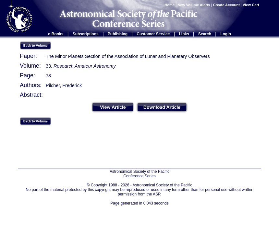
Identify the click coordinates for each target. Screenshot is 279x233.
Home (169, 5)
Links (184, 34)
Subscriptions (86, 34)
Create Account (226, 5)
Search (204, 34)
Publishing (117, 34)
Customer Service (153, 34)
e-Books (55, 34)
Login (225, 34)
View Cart (251, 5)
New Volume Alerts (193, 5)
